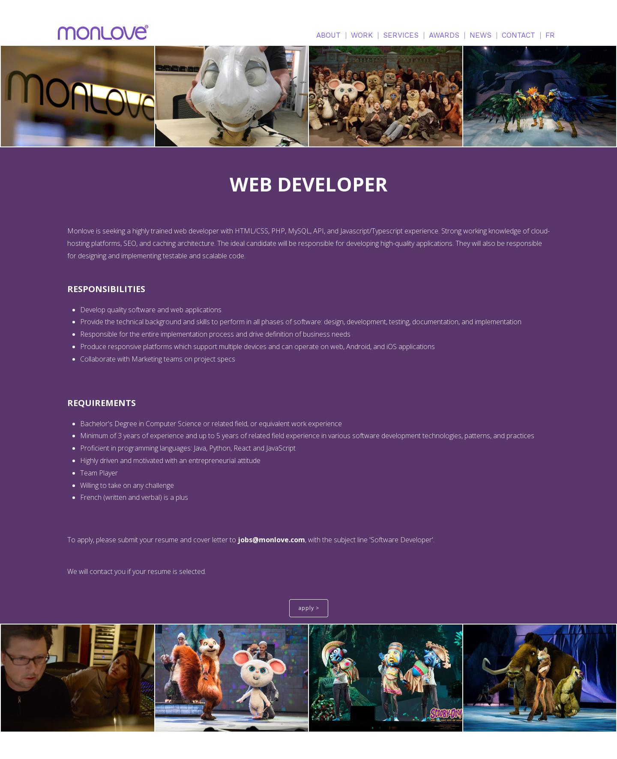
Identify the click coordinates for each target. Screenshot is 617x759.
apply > (308, 608)
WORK (362, 35)
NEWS (480, 35)
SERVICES (401, 35)
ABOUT (328, 35)
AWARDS (444, 35)
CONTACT (518, 35)
